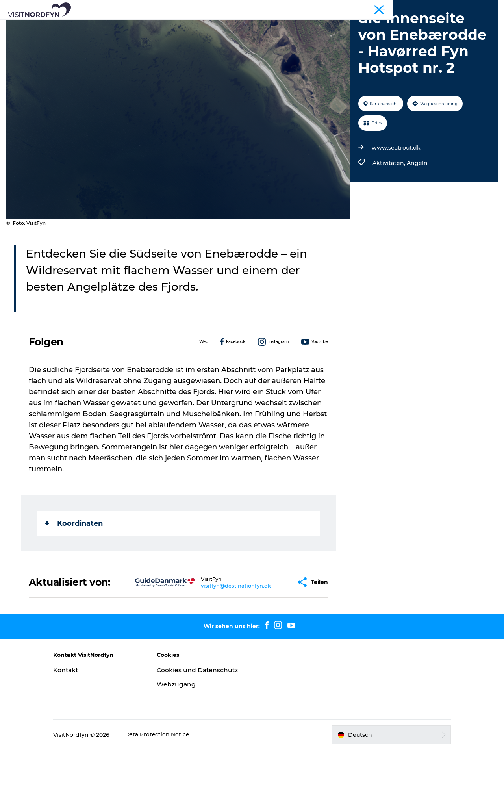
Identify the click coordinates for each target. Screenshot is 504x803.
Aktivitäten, (389, 207)
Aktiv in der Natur (170, 25)
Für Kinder (279, 25)
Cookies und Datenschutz (183, 719)
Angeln (416, 207)
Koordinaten (74, 568)
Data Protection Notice (171, 787)
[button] (270, 627)
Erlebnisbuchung (332, 25)
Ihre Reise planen (252, 33)
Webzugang (182, 737)
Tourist (437, 7)
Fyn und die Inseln (474, 7)
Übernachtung (391, 25)
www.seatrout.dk (395, 192)
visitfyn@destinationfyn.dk (216, 630)
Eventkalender (229, 25)
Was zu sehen (112, 25)
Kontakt (79, 715)
